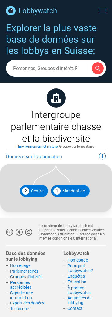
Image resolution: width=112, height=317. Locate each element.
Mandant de (69, 191)
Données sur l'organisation (56, 156)
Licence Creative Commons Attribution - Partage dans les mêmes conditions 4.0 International (72, 234)
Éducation (76, 281)
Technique (19, 308)
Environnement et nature (38, 146)
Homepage (20, 265)
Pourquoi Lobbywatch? (80, 268)
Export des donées (27, 303)
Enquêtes (76, 276)
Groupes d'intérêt (26, 276)
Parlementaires (24, 271)
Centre (32, 191)
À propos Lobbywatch (79, 290)
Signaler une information (21, 295)
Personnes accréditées (20, 285)
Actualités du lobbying (79, 300)
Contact (74, 308)
